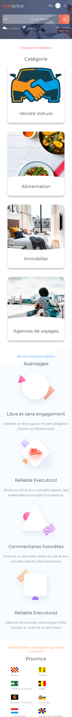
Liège (42, 685)
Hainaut (43, 672)
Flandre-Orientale (21, 685)
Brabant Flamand (21, 699)
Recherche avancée (62, 29)
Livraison (11, 28)
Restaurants (32, 28)
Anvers (15, 672)
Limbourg (44, 699)
